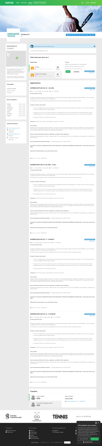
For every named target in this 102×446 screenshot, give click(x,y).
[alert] (88, 432)
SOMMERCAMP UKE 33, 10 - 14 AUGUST (43, 314)
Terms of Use (33, 433)
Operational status (11, 430)
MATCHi (9, 3)
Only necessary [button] (84, 439)
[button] (17, 58)
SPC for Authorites (34, 438)
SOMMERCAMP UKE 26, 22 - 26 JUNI (42, 88)
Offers (76, 34)
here (53, 46)
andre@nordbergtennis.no (72, 401)
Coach (92, 34)
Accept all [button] (94, 438)
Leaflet (13, 66)
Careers (31, 435)
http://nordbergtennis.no (14, 128)
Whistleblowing (33, 436)
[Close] (94, 46)
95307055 (83, 401)
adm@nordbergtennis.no (14, 134)
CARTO (25, 66)
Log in (68, 71)
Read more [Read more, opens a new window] (89, 435)
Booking (69, 34)
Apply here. (92, 72)
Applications (84, 34)
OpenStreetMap (18, 66)
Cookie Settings (34, 442)
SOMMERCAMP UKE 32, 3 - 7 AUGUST (42, 239)
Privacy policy (33, 432)
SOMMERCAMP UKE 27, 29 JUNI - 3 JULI (43, 165)
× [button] (98, 422)
